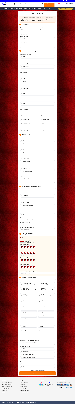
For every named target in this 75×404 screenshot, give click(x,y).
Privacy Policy (5, 396)
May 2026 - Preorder (7, 384)
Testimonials (5, 394)
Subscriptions (5, 388)
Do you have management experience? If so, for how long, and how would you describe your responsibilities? (37, 175)
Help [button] (44, 8)
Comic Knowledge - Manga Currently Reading (28, 271)
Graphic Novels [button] (33, 8)
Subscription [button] (19, 8)
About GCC (4, 390)
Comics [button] (13, 8)
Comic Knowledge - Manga (24, 264)
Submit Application (37, 373)
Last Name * (40, 27)
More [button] (48, 8)
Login (66, 3)
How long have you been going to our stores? (28, 189)
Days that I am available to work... (27, 323)
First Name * (22, 27)
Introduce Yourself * (24, 40)
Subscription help (25, 390)
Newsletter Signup (25, 382)
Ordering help (24, 386)
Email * (21, 32)
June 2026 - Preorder (7, 382)
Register (71, 3)
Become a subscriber (49, 5)
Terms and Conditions (7, 397)
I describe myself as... (24, 109)
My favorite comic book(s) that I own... (27, 227)
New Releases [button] (6, 8)
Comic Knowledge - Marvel (24, 244)
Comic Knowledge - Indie (24, 257)
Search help (23, 388)
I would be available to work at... (27, 281)
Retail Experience (23, 72)
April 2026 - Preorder (7, 386)
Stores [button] (25, 8)
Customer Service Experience (25, 54)
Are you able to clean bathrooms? (26, 147)
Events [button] (39, 8)
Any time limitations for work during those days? (29, 340)
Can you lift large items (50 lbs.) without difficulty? (29, 138)
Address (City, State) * (24, 36)
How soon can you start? (25, 346)
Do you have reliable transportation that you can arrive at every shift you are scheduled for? (37, 360)
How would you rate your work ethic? (27, 91)
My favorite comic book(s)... (25, 222)
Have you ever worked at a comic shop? (27, 208)
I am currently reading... (24, 217)
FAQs (3, 392)
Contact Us (23, 384)
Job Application (24, 392)
